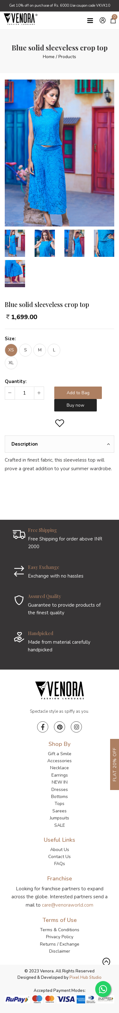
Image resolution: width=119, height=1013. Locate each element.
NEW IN (60, 782)
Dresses (59, 790)
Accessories (59, 761)
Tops (59, 804)
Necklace (59, 768)
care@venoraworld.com (67, 905)
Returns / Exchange (59, 944)
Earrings (59, 775)
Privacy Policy (59, 937)
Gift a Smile (59, 754)
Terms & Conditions (59, 930)
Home (49, 57)
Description (24, 444)
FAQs (59, 864)
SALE (59, 825)
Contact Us (59, 857)
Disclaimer (59, 951)
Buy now (75, 405)
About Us (59, 850)
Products (67, 57)
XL (11, 363)
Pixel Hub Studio (85, 977)
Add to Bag (78, 393)
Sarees (59, 811)
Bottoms (59, 797)
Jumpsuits (59, 818)
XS (11, 350)
